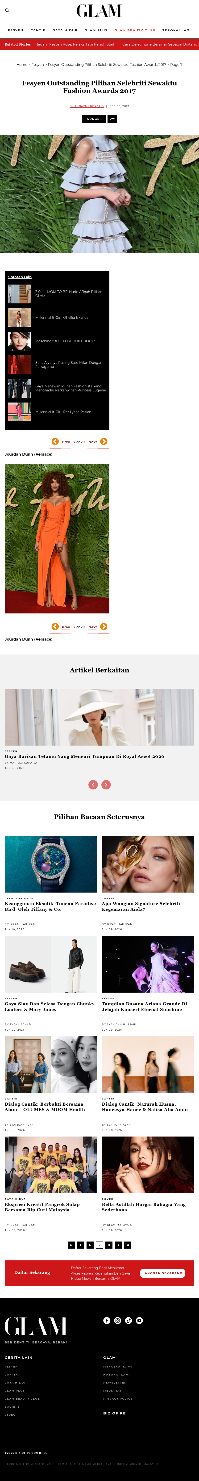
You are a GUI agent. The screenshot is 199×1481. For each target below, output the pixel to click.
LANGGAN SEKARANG (162, 1273)
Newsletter (115, 1382)
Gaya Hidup (65, 30)
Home (22, 64)
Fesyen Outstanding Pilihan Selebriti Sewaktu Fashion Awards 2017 (107, 64)
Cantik (38, 30)
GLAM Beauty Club (22, 1398)
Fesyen (16, 30)
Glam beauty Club (135, 30)
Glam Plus (96, 30)
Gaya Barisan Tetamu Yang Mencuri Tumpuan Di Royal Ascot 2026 (84, 756)
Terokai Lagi (176, 30)
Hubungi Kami (116, 1374)
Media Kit (112, 1390)
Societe (12, 1406)
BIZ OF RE (114, 1413)
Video (10, 1414)
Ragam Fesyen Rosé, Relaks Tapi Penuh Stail (74, 44)
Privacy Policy (118, 1398)
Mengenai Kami (117, 1366)
